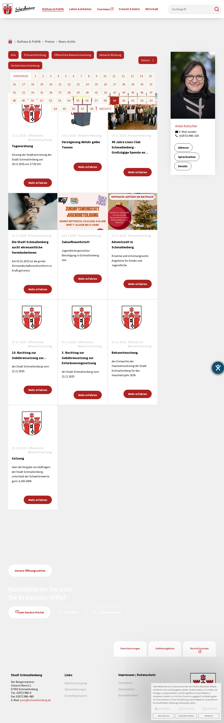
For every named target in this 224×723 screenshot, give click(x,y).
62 (142, 100)
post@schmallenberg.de (35, 700)
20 (50, 84)
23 (78, 84)
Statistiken (186, 708)
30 (141, 84)
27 (114, 84)
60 (123, 100)
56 (87, 100)
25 (96, 84)
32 (14, 92)
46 (141, 92)
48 (14, 100)
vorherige (20, 76)
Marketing (210, 708)
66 (73, 109)
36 (50, 92)
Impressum (125, 683)
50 (32, 100)
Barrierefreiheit (128, 695)
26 (105, 84)
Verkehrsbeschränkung (25, 65)
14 (141, 76)
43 (114, 92)
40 (87, 92)
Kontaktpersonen (109, 612)
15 (150, 76)
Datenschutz (126, 689)
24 (87, 84)
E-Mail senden (186, 131)
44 (123, 92)
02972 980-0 (71, 612)
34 (32, 92)
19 (41, 84)
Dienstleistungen (130, 648)
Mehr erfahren (37, 183)
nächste (105, 109)
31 (151, 84)
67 (82, 109)
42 (105, 92)
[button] (216, 9)
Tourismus (103, 9)
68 (91, 109)
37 (59, 92)
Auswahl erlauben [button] (186, 716)
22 (69, 84)
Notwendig (162, 708)
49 (23, 100)
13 (132, 76)
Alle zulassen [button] (163, 716)
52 (50, 100)
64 (55, 109)
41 (96, 92)
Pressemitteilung (35, 55)
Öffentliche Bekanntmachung (72, 55)
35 (41, 92)
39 (78, 92)
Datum (145, 60)
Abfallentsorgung (76, 683)
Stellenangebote (164, 648)
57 (96, 100)
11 (114, 76)
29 (132, 84)
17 (23, 84)
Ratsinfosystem (199, 648)
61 (132, 100)
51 (41, 100)
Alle (13, 55)
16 (14, 84)
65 (64, 109)
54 (68, 100)
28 (123, 84)
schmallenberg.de (10, 41)
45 (132, 92)
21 (59, 84)
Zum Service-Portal (31, 612)
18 (32, 84)
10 (104, 76)
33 (23, 92)
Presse (49, 41)
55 (77, 100)
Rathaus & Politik (29, 41)
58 (105, 100)
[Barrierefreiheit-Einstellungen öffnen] (218, 368)
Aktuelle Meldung (110, 55)
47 (151, 92)
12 (123, 76)
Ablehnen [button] (209, 716)
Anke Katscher (186, 126)
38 (69, 92)
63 (151, 100)
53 (59, 100)
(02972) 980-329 (187, 135)
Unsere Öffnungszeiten (30, 570)
